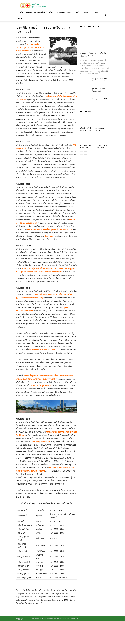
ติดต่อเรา (96, 12)
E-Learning (60, 12)
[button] (106, 15)
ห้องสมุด (69, 12)
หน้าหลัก (20, 12)
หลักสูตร (51, 12)
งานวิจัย (77, 12)
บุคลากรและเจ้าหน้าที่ (40, 12)
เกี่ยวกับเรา (28, 12)
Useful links (86, 12)
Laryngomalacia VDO (99, 99)
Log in (19, 18)
